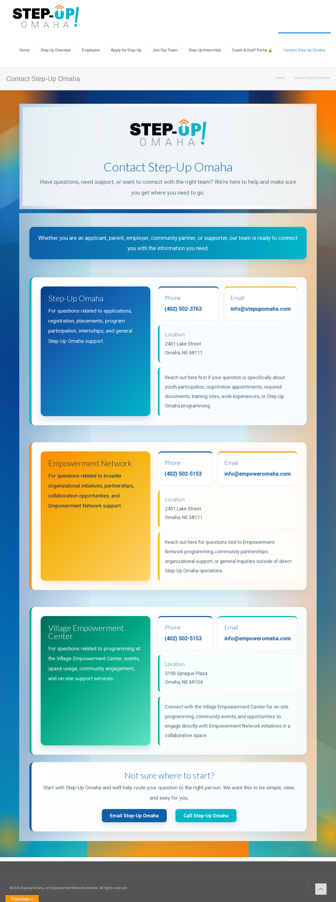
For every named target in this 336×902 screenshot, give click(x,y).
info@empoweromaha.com (257, 474)
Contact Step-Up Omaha (312, 78)
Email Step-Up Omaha (134, 815)
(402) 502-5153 (183, 474)
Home (280, 78)
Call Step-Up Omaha (205, 815)
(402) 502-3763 (183, 309)
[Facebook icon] (308, 888)
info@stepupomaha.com (261, 309)
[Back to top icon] (321, 889)
